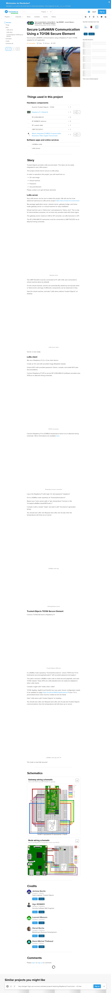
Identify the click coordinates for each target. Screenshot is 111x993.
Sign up (102, 12)
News (28, 17)
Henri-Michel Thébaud (49, 23)
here (57, 436)
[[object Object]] (89, 12)
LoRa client (9, 32)
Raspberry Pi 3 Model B (40, 112)
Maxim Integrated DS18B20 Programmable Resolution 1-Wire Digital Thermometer (46, 134)
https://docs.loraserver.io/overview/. (68, 201)
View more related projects (90, 79)
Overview (8, 22)
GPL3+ (54, 25)
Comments (9, 43)
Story (7, 27)
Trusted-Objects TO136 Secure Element (15, 35)
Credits (7, 41)
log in (34, 963)
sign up (40, 963)
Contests (37, 17)
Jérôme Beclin (51, 22)
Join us (62, 6)
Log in (94, 12)
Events (46, 17)
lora (86, 34)
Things (7, 25)
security (91, 34)
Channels (19, 17)
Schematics (9, 39)
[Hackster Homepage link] (11, 12)
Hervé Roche (38, 23)
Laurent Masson (69, 22)
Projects (8, 17)
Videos (54, 17)
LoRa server (10, 30)
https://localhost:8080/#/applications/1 (55, 692)
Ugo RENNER (60, 22)
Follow (35, 899)
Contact (41, 899)
